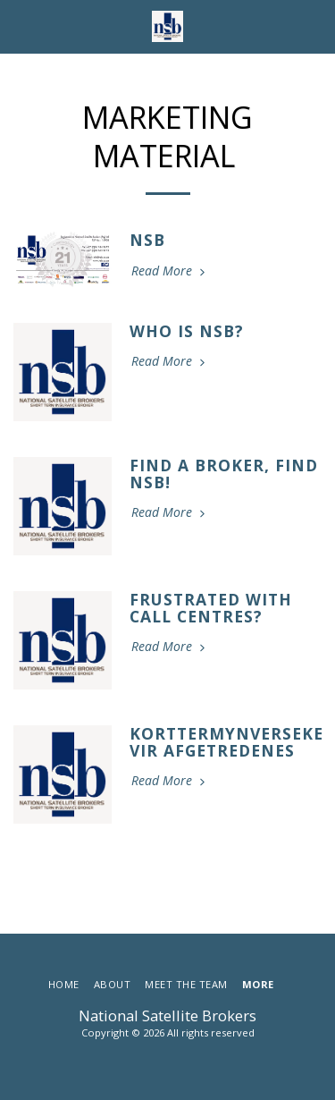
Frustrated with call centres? (211, 607)
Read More (169, 271)
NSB (147, 239)
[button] (19, 25)
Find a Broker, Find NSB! (224, 473)
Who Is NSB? (187, 331)
